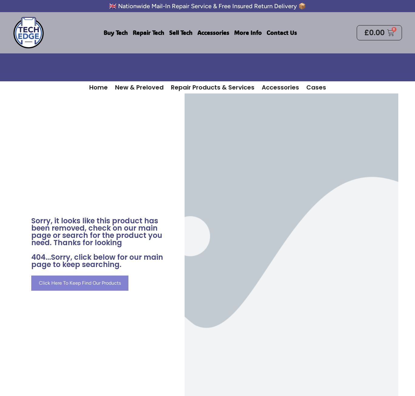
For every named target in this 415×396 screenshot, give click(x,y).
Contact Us (282, 32)
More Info (248, 32)
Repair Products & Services (212, 87)
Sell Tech (180, 32)
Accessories (213, 32)
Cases (316, 87)
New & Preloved (139, 87)
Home (98, 87)
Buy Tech (116, 32)
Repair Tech (148, 32)
